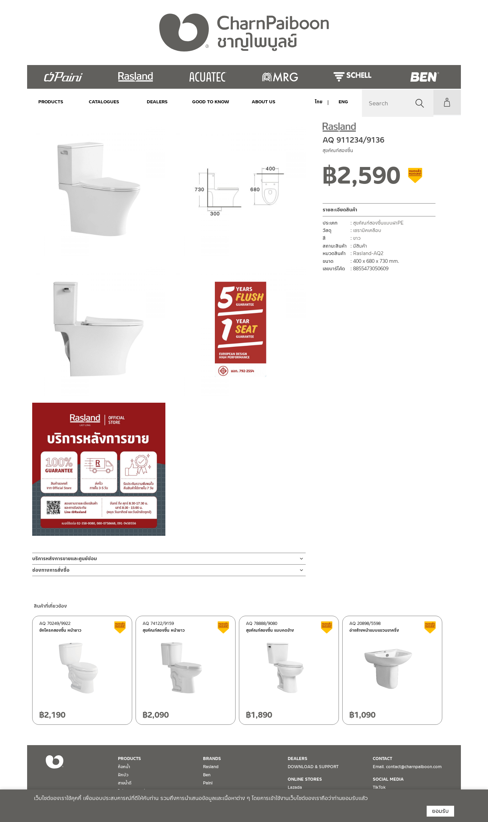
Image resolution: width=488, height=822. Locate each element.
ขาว (357, 238)
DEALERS (149, 102)
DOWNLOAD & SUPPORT (313, 767)
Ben (206, 775)
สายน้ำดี (124, 783)
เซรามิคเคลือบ (367, 230)
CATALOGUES (100, 102)
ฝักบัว (123, 775)
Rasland (211, 767)
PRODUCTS (50, 102)
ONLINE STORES (305, 779)
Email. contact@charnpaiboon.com (407, 767)
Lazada (295, 787)
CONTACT (382, 759)
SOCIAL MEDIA (388, 779)
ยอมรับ (440, 811)
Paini (207, 783)
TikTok (379, 787)
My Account (445, 102)
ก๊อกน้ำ (124, 767)
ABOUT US (248, 102)
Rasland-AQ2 (368, 253)
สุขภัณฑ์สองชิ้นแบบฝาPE (378, 222)
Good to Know (199, 102)
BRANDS (212, 759)
